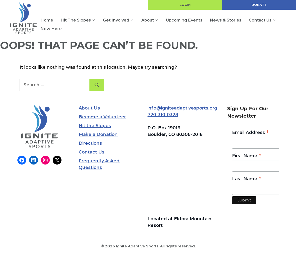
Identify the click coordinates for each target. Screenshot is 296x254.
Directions (90, 143)
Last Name (246, 179)
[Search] (96, 85)
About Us (89, 108)
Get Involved (120, 20)
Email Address (250, 133)
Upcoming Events (184, 20)
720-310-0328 (163, 114)
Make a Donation (98, 134)
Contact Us (264, 20)
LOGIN (185, 5)
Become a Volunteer (102, 117)
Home (46, 20)
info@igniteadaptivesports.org (182, 108)
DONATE (259, 5)
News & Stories (225, 20)
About (151, 20)
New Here (51, 28)
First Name (246, 156)
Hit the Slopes (80, 20)
